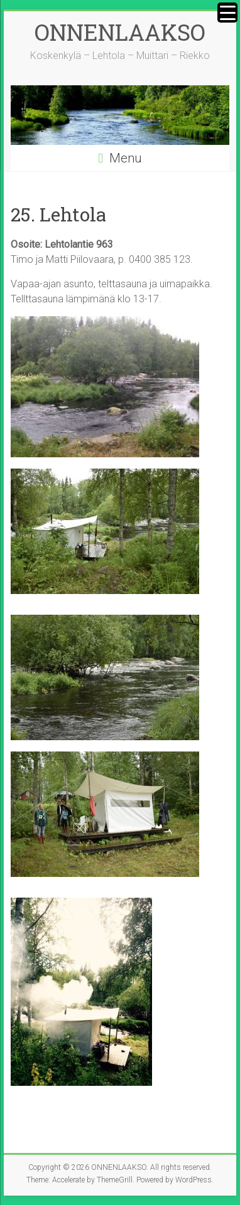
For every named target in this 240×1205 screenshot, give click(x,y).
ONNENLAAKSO (120, 32)
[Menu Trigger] (227, 13)
